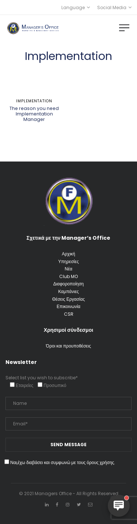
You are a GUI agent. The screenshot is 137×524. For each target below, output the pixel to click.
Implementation (34, 101)
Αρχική (68, 254)
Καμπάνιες (68, 291)
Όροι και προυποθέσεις (68, 346)
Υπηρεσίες (68, 261)
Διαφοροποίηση (68, 284)
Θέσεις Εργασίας (68, 299)
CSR (68, 314)
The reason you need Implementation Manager (34, 113)
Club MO (68, 276)
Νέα (68, 269)
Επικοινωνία (68, 306)
